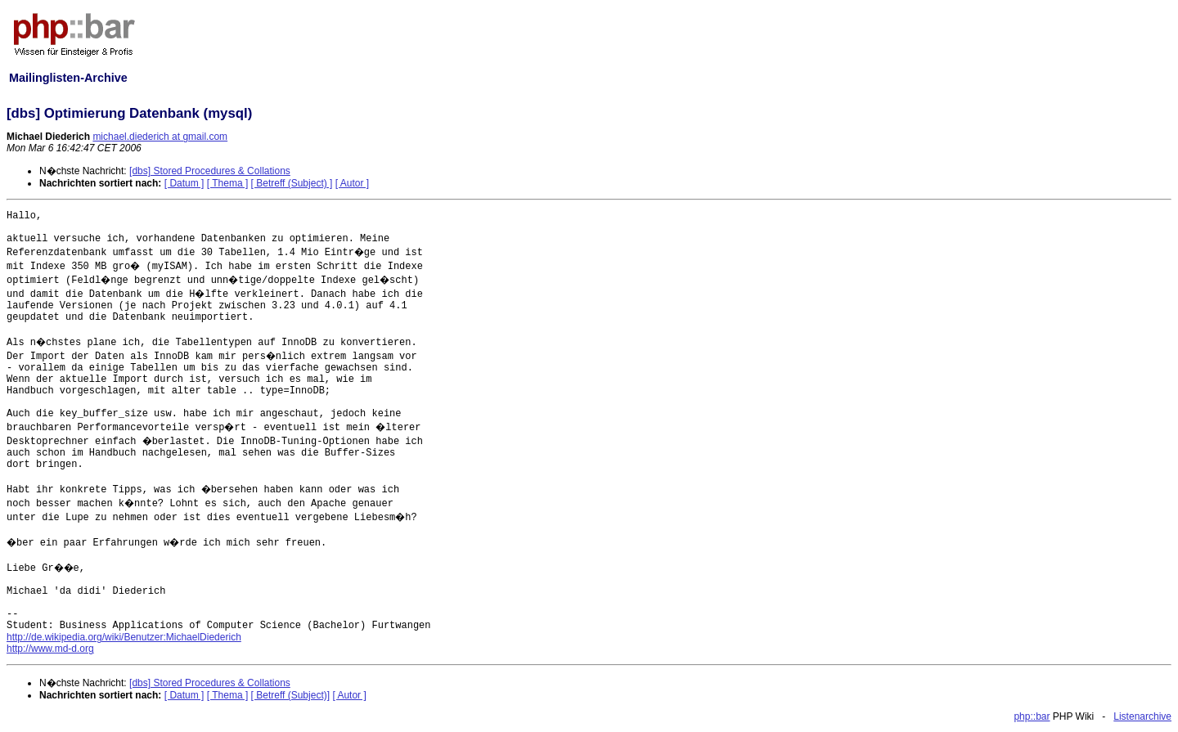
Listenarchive (1142, 716)
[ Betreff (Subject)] (290, 695)
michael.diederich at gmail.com (159, 136)
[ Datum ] (184, 183)
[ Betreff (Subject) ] (292, 183)
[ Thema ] (227, 183)
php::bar (1032, 716)
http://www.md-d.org (50, 648)
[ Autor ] (352, 183)
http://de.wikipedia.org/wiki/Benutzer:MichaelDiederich (124, 637)
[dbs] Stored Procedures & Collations (209, 171)
